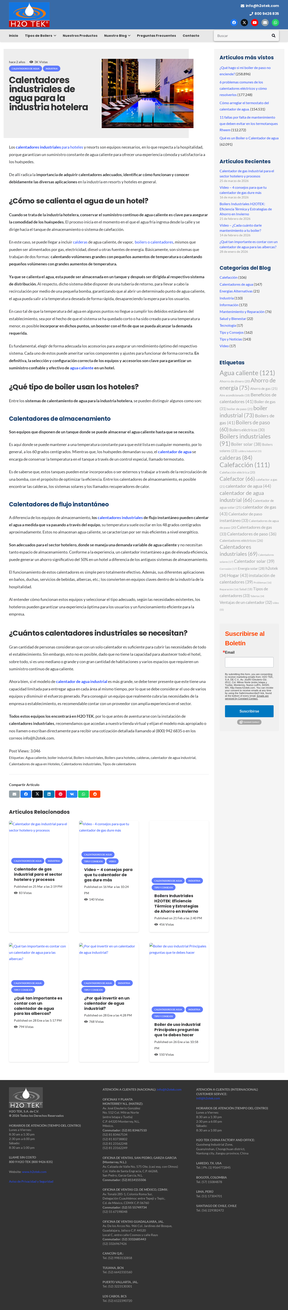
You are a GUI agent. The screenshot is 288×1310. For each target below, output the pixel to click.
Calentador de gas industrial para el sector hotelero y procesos (38, 875)
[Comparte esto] (25, 794)
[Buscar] (246, 35)
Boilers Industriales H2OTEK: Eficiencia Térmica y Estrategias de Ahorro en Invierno (176, 903)
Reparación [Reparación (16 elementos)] (229, 589)
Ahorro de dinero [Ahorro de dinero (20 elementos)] (235, 381)
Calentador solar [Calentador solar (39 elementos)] (254, 561)
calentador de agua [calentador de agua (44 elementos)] (248, 486)
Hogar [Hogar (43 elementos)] (237, 575)
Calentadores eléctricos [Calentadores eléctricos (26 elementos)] (241, 540)
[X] (244, 22)
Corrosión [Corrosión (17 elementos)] (228, 568)
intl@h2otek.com (208, 1098)
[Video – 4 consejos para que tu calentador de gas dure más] (109, 837)
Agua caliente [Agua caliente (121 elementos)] (247, 373)
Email (230, 652)
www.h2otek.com (34, 1172)
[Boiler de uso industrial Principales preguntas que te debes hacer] (179, 976)
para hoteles (49, 147)
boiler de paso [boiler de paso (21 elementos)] (240, 409)
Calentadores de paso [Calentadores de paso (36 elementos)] (252, 533)
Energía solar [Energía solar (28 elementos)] (251, 568)
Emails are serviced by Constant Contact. (247, 697)
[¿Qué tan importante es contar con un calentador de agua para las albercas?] (38, 963)
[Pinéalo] (60, 794)
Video (224, 346)
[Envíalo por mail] (14, 794)
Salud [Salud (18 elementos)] (245, 589)
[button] (54, 35)
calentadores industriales (120, 517)
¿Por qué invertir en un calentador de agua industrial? (106, 1003)
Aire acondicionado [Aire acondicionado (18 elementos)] (235, 395)
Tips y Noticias (231, 339)
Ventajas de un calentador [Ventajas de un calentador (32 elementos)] (246, 602)
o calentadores (160, 241)
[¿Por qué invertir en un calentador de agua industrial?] (109, 963)
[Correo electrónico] (265, 22)
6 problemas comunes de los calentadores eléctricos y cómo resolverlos (243, 88)
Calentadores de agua (236, 284)
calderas (80, 241)
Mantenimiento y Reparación (242, 311)
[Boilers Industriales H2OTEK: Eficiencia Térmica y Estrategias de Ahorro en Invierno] (179, 850)
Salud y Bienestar (233, 318)
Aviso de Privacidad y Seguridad (31, 1181)
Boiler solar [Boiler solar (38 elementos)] (246, 444)
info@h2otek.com (169, 1089)
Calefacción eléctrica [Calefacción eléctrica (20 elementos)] (237, 472)
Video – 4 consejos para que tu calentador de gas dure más (108, 875)
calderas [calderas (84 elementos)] (236, 457)
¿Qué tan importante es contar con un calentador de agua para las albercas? (38, 1005)
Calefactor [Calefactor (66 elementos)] (237, 478)
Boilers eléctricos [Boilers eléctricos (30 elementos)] (247, 429)
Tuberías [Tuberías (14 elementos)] (257, 596)
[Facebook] (234, 22)
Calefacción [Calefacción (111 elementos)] (245, 465)
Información (229, 305)
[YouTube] (254, 22)
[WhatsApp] (275, 22)
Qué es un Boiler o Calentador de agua (249, 138)
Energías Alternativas (236, 291)
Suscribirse (249, 711)
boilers (141, 241)
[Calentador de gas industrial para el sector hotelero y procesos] (38, 840)
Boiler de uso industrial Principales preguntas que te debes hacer (177, 1030)
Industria (227, 298)
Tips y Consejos (232, 332)
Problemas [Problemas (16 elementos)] (263, 582)
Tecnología (228, 325)
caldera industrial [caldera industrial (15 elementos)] (249, 451)
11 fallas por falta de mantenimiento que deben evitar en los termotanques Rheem (249, 123)
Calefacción (229, 277)
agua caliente (82, 367)
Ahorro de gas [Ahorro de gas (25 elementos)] (264, 388)
